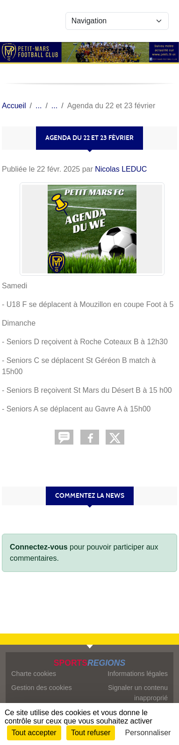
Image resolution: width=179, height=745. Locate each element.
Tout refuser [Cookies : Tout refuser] (90, 733)
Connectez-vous (39, 547)
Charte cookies (33, 673)
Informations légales (137, 673)
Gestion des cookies (41, 687)
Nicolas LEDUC (121, 169)
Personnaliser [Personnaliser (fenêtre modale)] (148, 733)
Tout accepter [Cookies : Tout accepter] (34, 733)
